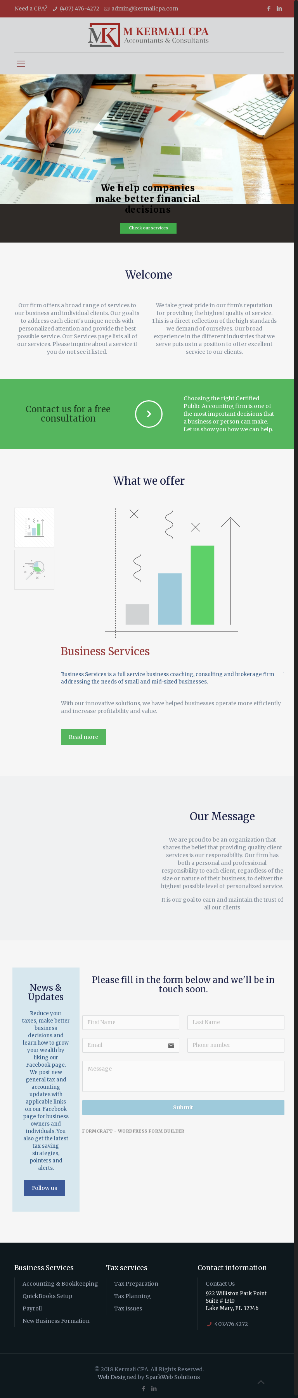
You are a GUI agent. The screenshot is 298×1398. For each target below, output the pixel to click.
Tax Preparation (136, 1281)
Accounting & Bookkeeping (60, 1281)
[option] (172, 628)
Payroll (32, 1306)
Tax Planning (132, 1293)
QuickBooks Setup (47, 1293)
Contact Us (220, 1281)
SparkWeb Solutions (173, 1374)
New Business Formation (56, 1318)
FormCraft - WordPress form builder (133, 1128)
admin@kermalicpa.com (144, 8)
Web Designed (117, 1374)
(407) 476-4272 (79, 8)
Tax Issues (128, 1306)
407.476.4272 (231, 1321)
